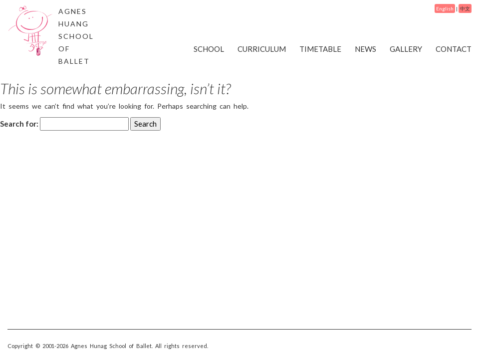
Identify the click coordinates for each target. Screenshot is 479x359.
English (445, 8)
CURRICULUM (262, 48)
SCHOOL (209, 48)
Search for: (19, 123)
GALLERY (406, 48)
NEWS (365, 48)
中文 (465, 8)
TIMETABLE (320, 48)
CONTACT (454, 48)
